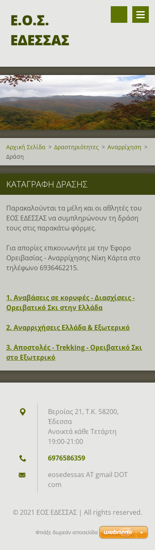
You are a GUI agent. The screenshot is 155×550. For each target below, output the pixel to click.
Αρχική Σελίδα (25, 147)
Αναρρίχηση (124, 147)
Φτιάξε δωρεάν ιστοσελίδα (67, 532)
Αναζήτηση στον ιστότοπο (119, 14)
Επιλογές (140, 14)
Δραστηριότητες (76, 147)
